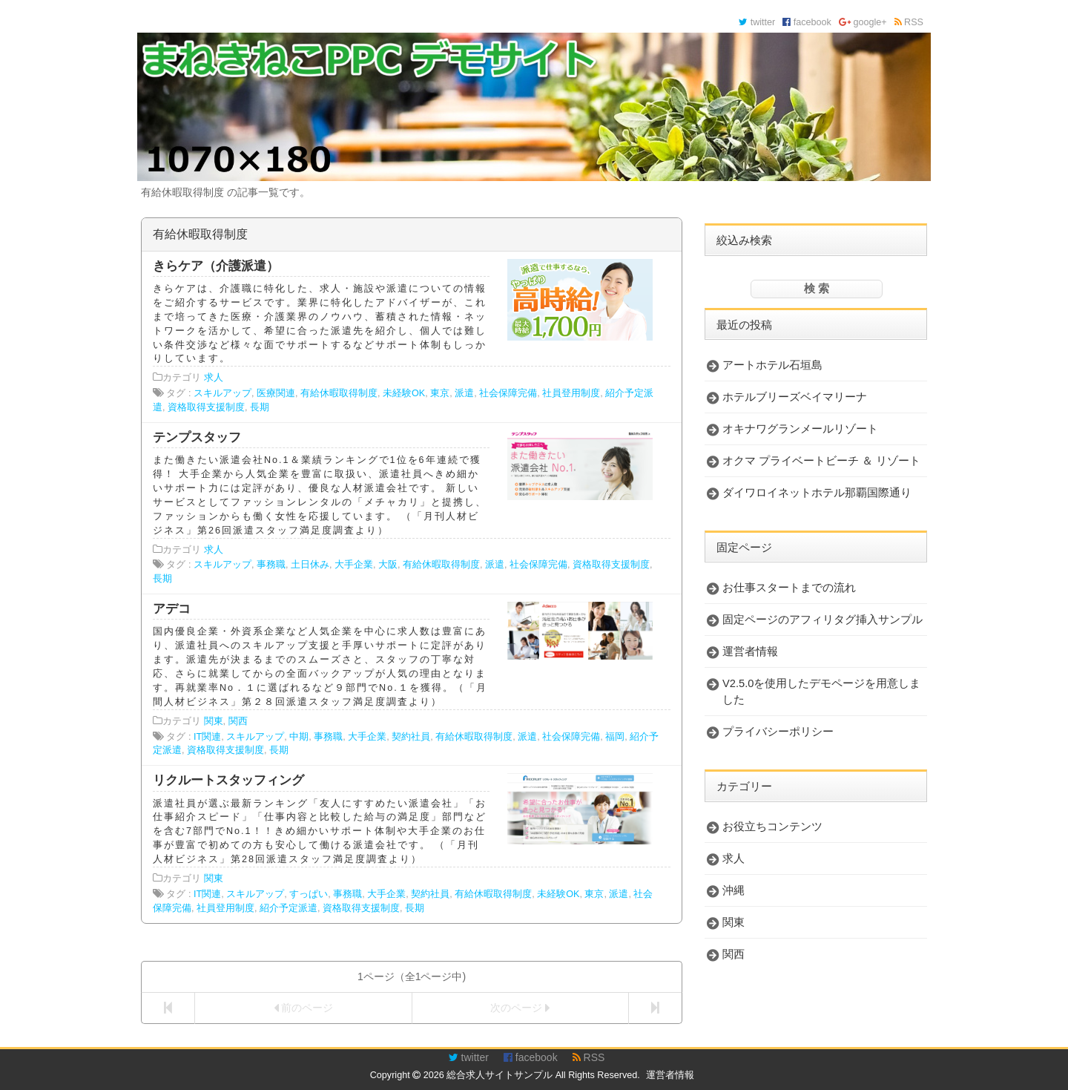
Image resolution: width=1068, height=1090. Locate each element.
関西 (238, 721)
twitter (757, 22)
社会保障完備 (508, 393)
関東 (213, 721)
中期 (299, 737)
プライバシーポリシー (778, 732)
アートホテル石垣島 (772, 365)
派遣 (464, 393)
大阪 (388, 564)
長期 (259, 407)
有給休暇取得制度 (339, 393)
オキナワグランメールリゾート (800, 429)
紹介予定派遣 (288, 908)
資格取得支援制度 (206, 407)
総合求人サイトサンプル (499, 1075)
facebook (806, 22)
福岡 (614, 737)
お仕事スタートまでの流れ (789, 588)
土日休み (310, 564)
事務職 (271, 564)
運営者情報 (750, 651)
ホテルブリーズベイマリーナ (794, 397)
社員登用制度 (571, 393)
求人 (213, 377)
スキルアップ (222, 393)
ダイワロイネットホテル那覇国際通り (817, 493)
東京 (439, 393)
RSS (908, 22)
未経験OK (404, 393)
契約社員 (411, 737)
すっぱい (308, 894)
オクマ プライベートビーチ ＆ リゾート (821, 461)
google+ (863, 22)
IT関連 (207, 737)
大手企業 (353, 564)
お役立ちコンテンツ (772, 827)
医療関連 (276, 393)
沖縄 (733, 890)
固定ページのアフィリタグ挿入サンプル (822, 620)
